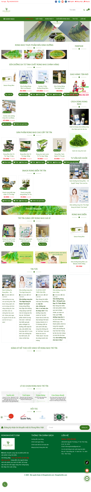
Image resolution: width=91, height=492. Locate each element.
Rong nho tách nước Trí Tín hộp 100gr (42, 155)
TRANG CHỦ (29, 19)
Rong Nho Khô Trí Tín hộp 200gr (25, 155)
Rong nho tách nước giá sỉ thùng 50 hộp (8, 240)
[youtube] (63, 1)
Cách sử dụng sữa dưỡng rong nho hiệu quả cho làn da (79, 128)
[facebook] (56, 1)
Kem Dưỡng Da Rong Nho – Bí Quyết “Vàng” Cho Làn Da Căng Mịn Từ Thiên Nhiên (8, 291)
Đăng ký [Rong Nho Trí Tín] (87, 1)
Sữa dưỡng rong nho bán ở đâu (59, 291)
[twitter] (59, 1)
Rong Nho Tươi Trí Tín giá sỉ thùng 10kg (42, 240)
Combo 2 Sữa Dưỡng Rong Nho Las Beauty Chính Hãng (42, 87)
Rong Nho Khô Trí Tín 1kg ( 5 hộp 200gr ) (8, 155)
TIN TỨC (75, 19)
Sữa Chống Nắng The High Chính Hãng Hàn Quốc (59, 87)
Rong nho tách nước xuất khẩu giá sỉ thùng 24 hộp (25, 240)
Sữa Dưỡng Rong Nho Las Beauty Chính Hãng (25, 87)
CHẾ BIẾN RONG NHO (63, 19)
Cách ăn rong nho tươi (79, 151)
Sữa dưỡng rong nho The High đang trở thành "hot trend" (25, 291)
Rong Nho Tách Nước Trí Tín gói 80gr (59, 155)
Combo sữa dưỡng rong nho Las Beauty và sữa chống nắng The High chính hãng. (8, 117)
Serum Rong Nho (9, 85)
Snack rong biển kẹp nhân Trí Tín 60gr (8, 193)
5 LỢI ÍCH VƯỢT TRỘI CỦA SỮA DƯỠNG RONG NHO (42, 291)
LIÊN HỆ (82, 19)
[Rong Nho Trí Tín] (6, 10)
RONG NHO (49, 19)
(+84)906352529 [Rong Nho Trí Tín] (12, 1)
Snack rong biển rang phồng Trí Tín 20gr (25, 193)
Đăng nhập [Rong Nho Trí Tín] (79, 1)
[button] (71, 1)
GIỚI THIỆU (39, 19)
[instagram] (66, 1)
